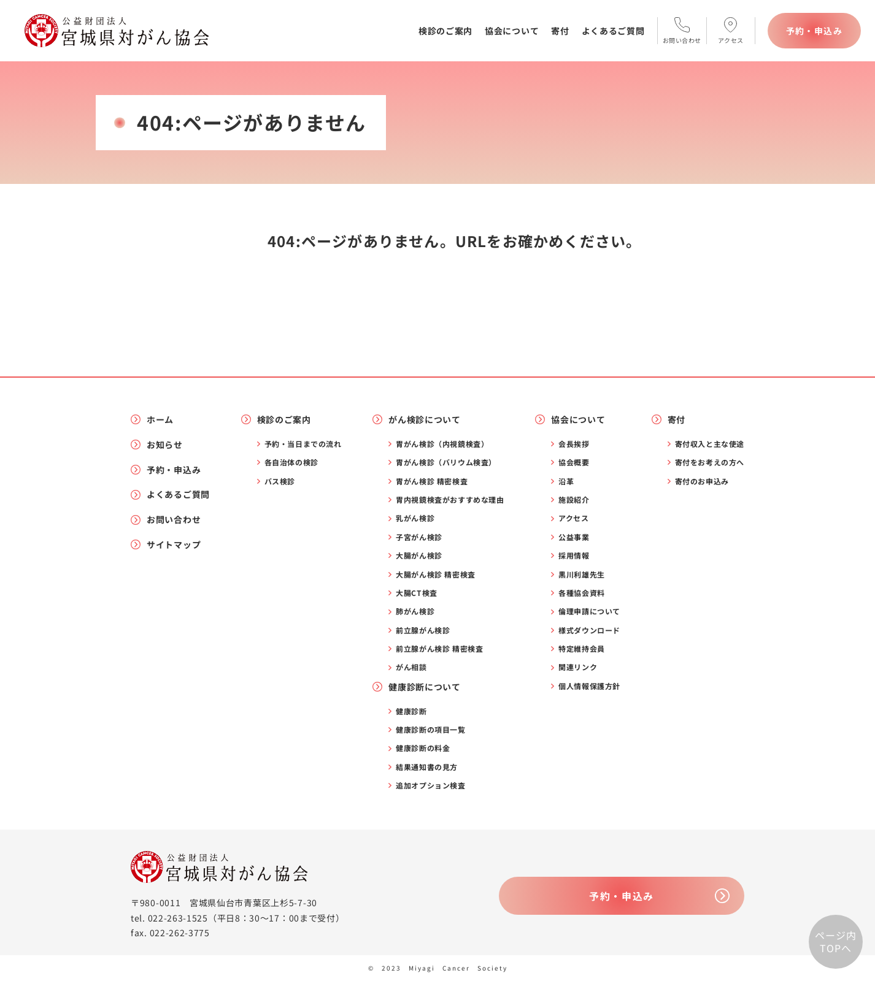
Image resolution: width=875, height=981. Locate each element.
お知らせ (165, 445)
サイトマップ (174, 545)
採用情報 (573, 555)
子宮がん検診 (419, 537)
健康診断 (411, 711)
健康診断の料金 (423, 748)
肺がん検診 (415, 611)
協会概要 (573, 462)
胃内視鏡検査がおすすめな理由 (450, 499)
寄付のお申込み (702, 481)
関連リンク (577, 667)
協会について (512, 31)
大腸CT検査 (417, 593)
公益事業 (573, 537)
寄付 (560, 31)
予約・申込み (814, 31)
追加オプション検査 (430, 785)
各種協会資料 (581, 593)
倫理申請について (589, 611)
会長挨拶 (573, 444)
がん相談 (411, 667)
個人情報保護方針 (589, 686)
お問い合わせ (174, 519)
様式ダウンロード (589, 630)
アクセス (573, 518)
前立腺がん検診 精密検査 (439, 648)
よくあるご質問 (613, 31)
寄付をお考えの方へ (709, 462)
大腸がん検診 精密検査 (436, 574)
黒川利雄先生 (581, 574)
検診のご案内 (445, 31)
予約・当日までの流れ (303, 444)
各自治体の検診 (291, 462)
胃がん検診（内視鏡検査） (442, 444)
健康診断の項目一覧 (430, 729)
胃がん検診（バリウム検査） (446, 462)
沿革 (566, 481)
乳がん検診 (415, 518)
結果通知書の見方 (427, 767)
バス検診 (279, 481)
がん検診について (424, 419)
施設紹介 (573, 499)
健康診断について (424, 687)
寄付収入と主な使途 (709, 444)
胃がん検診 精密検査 (432, 481)
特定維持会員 (581, 648)
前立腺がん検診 (423, 630)
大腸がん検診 (419, 555)
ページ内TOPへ (835, 942)
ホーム (160, 419)
